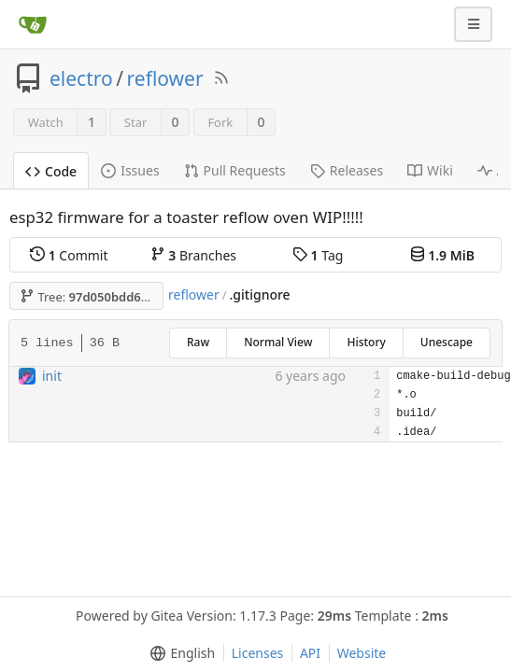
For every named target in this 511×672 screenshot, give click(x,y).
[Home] (33, 24)
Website (362, 653)
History (366, 342)
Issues (130, 170)
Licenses (258, 653)
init (52, 376)
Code (51, 171)
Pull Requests (235, 170)
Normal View (278, 342)
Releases (346, 170)
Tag (317, 255)
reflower (165, 78)
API (310, 653)
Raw (198, 342)
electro (81, 78)
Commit (68, 255)
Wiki (430, 170)
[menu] (179, 653)
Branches (193, 255)
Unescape (446, 342)
